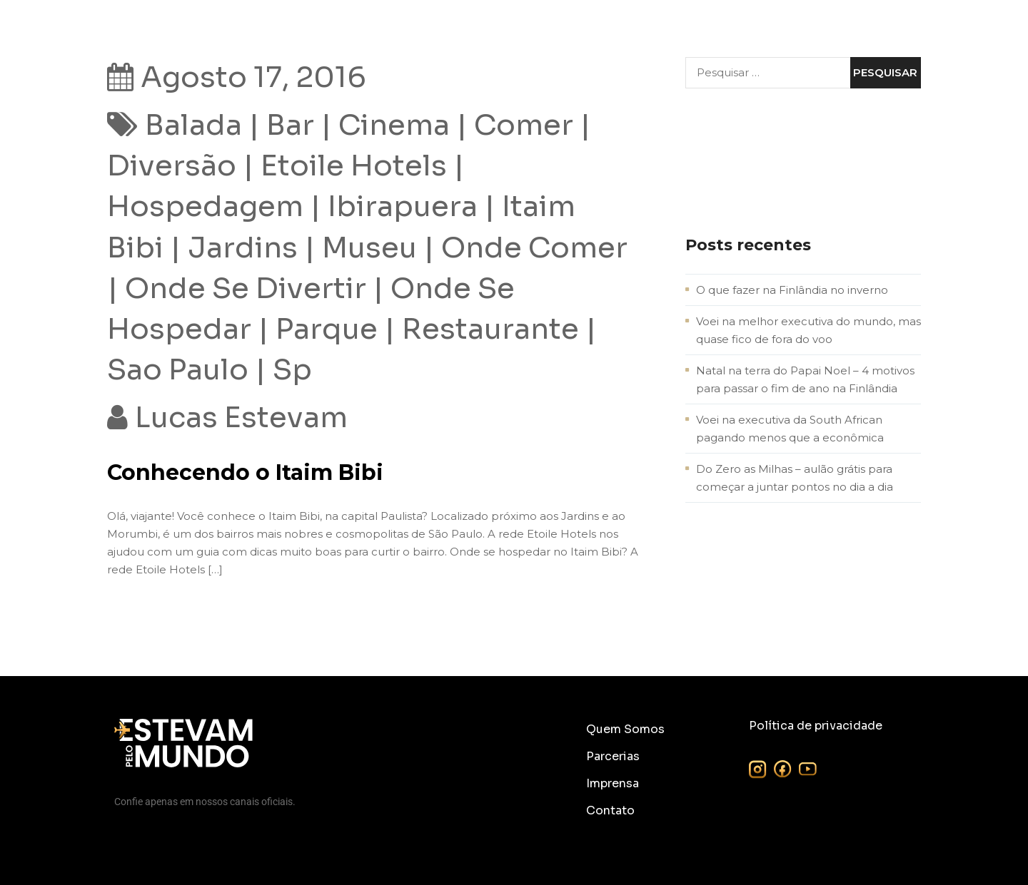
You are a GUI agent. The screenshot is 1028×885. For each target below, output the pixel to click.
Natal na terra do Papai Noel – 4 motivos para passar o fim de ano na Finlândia (805, 379)
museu (369, 248)
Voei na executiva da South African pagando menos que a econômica (790, 428)
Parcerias (613, 756)
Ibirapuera (403, 206)
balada (193, 125)
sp (292, 370)
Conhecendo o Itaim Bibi (245, 472)
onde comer (534, 248)
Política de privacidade (815, 725)
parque (327, 329)
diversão (171, 166)
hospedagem (205, 206)
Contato (610, 810)
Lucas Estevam (241, 417)
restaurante (490, 329)
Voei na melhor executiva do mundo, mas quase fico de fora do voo (808, 330)
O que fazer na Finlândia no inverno (792, 290)
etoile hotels (354, 166)
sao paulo (177, 370)
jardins (243, 248)
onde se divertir (245, 288)
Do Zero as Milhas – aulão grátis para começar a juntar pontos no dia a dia (794, 477)
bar (290, 125)
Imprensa (612, 783)
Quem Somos (625, 729)
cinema (394, 125)
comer (523, 125)
